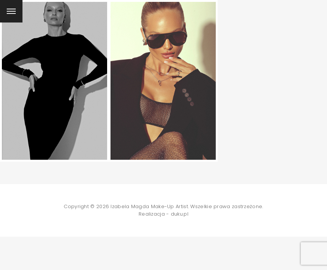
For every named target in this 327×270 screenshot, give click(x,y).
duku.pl (179, 214)
